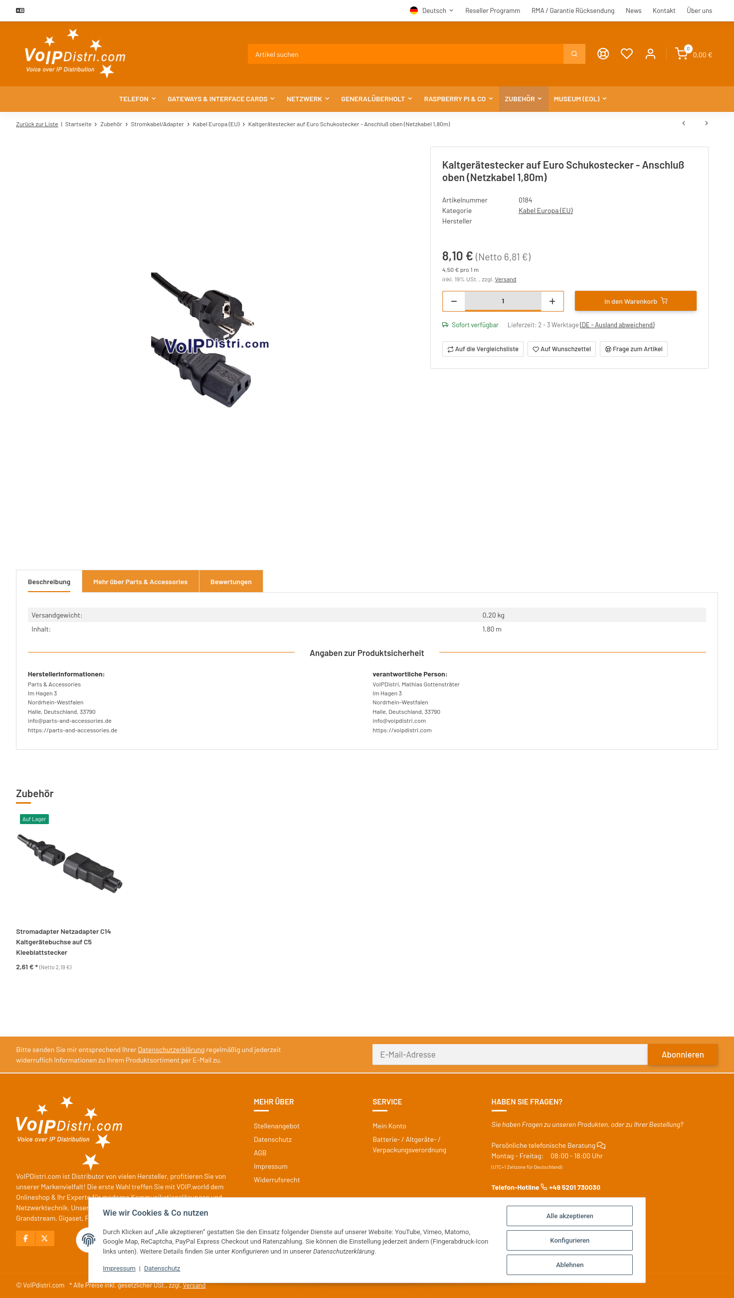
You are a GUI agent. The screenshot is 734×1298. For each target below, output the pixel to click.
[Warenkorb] (694, 54)
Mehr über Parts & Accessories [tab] (140, 581)
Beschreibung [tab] (49, 581)
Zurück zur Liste (37, 123)
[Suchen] (406, 54)
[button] (651, 54)
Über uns (699, 10)
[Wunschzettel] (627, 54)
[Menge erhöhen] (552, 301)
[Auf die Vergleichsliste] (483, 349)
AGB (260, 1152)
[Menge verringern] (454, 301)
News (634, 10)
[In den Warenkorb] (636, 301)
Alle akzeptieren (571, 1216)
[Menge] (503, 300)
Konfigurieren (570, 1240)
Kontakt (664, 10)
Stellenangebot (277, 1125)
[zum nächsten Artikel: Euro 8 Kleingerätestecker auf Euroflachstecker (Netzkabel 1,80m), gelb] (706, 124)
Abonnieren (683, 1054)
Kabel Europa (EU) (545, 210)
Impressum (118, 1269)
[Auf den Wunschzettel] (562, 349)
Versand (505, 278)
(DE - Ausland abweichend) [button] (617, 325)
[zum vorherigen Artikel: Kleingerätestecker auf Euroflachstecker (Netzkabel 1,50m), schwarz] (683, 124)
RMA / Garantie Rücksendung (573, 10)
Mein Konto (389, 1125)
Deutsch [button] (434, 10)
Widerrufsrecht (277, 1179)
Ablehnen (570, 1265)
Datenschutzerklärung (171, 1049)
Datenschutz (162, 1269)
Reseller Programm (492, 10)
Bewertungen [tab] (231, 581)
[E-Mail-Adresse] (510, 1054)
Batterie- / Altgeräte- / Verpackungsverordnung (409, 1144)
